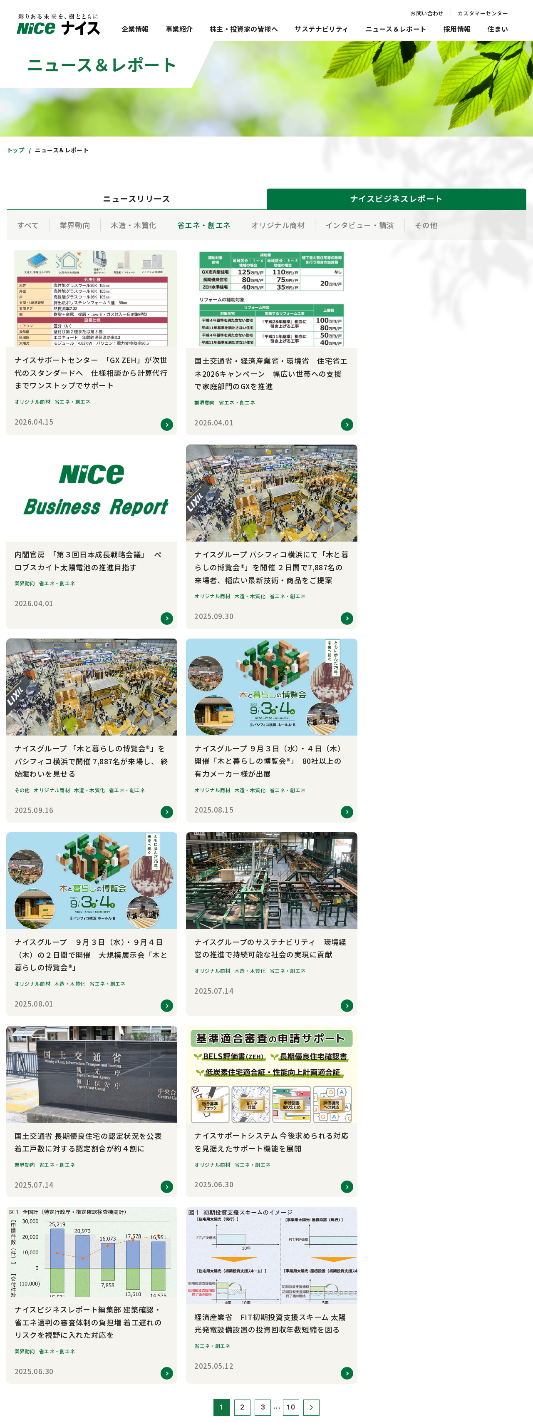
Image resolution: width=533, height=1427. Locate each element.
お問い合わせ (427, 13)
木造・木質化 (134, 224)
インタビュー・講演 (359, 224)
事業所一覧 (139, 1101)
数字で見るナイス (147, 1085)
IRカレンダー (350, 1055)
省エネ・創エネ (204, 224)
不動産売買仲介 (353, 1254)
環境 (444, 1024)
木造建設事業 (246, 1008)
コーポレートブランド (152, 1132)
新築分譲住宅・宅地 (358, 1223)
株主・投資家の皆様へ (244, 29)
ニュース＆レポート (396, 29)
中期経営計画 (350, 993)
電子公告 (345, 1116)
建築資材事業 (246, 978)
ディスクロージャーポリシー (368, 1132)
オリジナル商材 (278, 224)
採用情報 (457, 29)
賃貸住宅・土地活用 (358, 1269)
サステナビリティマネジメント (475, 978)
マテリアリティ (457, 993)
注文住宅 (345, 1238)
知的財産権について (350, 1383)
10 (291, 842)
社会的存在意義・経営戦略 (157, 1008)
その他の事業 (246, 1039)
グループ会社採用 (251, 1238)
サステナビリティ (322, 29)
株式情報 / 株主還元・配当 (366, 1101)
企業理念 (136, 993)
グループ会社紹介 (147, 1116)
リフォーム (348, 1284)
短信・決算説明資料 (358, 1008)
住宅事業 (241, 993)
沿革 (131, 1070)
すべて (28, 224)
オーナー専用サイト (358, 1315)
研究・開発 (243, 1024)
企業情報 (135, 29)
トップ (16, 150)
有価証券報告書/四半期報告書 (369, 1024)
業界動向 (74, 224)
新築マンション (353, 1207)
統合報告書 (348, 1070)
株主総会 (345, 1085)
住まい (498, 29)
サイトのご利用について (228, 1368)
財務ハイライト (353, 1039)
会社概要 (136, 1024)
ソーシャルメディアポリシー (263, 1383)
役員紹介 (136, 1039)
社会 (444, 1039)
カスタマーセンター (483, 13)
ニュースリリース (146, 1207)
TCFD (445, 1008)
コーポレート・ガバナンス (470, 1055)
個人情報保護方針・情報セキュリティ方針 (338, 1368)
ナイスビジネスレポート (154, 1223)
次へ (312, 842)
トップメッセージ (147, 978)
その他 (426, 224)
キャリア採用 (246, 1223)
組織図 (134, 1055)
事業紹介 (179, 29)
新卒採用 (241, 1207)
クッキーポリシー (180, 1383)
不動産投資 (348, 1300)
